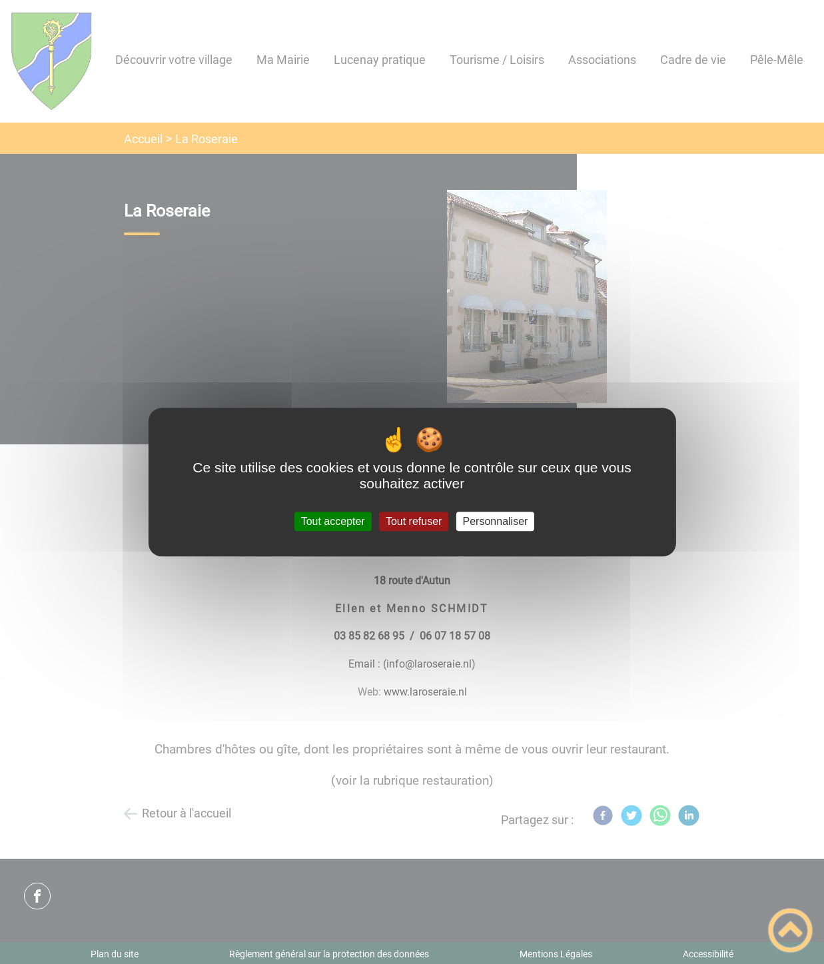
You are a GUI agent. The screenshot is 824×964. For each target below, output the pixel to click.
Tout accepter (333, 521)
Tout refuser (414, 521)
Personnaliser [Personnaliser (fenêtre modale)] (495, 521)
